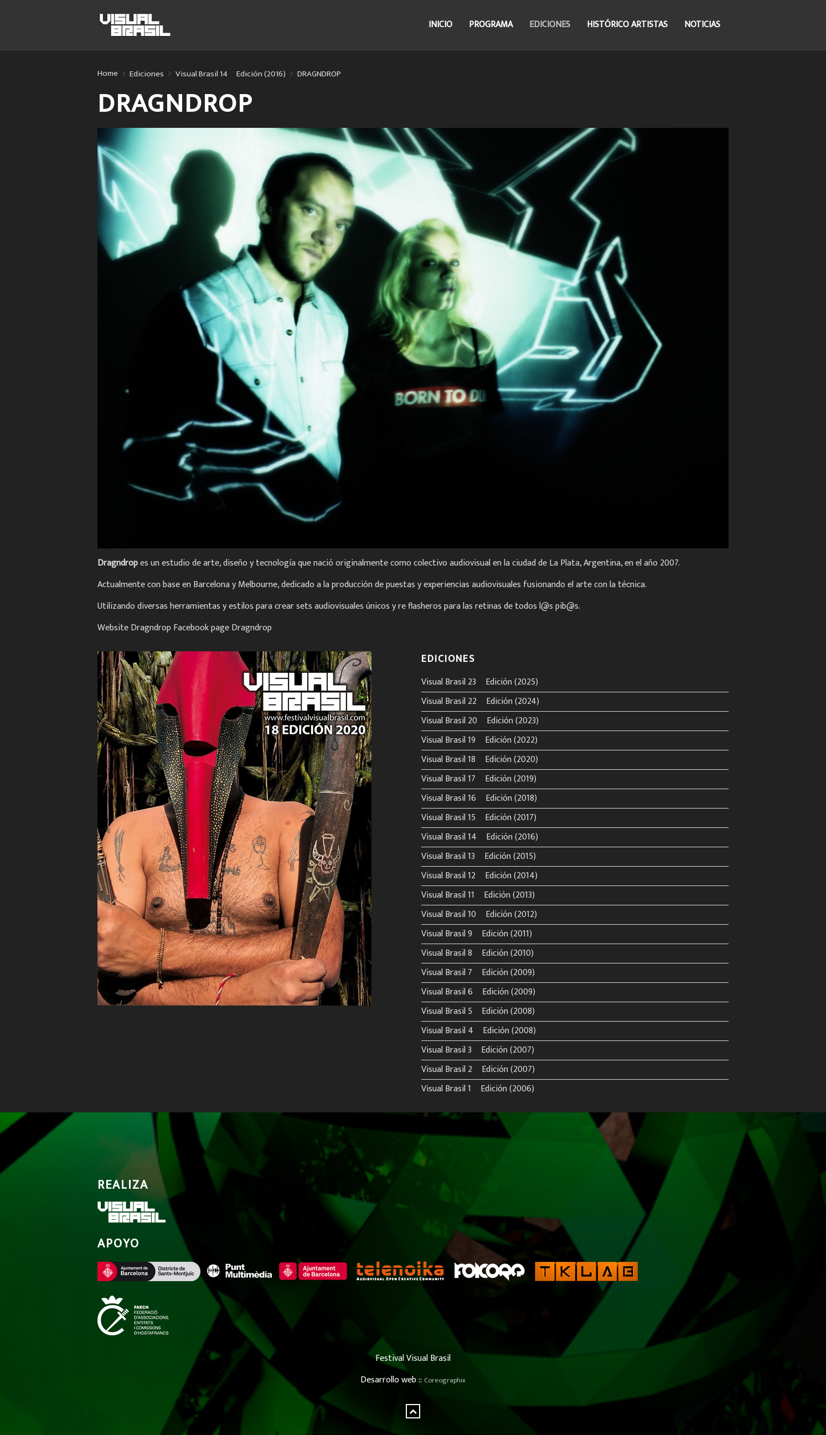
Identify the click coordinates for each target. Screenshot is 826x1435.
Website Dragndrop (134, 627)
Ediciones (549, 24)
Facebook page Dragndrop (222, 627)
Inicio (440, 24)
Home (107, 73)
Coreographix (445, 1380)
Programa (491, 24)
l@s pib (552, 606)
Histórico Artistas (627, 24)
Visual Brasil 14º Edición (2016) (230, 74)
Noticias (702, 24)
